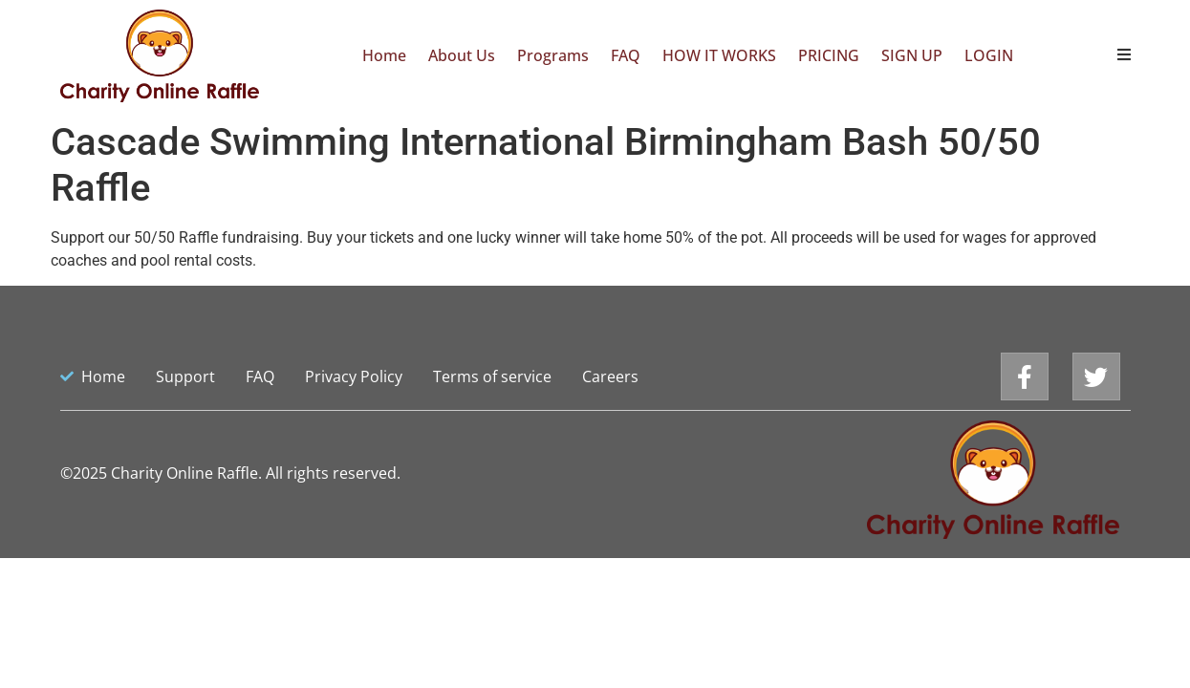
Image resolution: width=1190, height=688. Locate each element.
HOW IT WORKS (719, 55)
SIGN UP (911, 55)
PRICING (828, 55)
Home (384, 55)
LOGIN (988, 55)
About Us (461, 55)
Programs (553, 55)
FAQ (625, 55)
